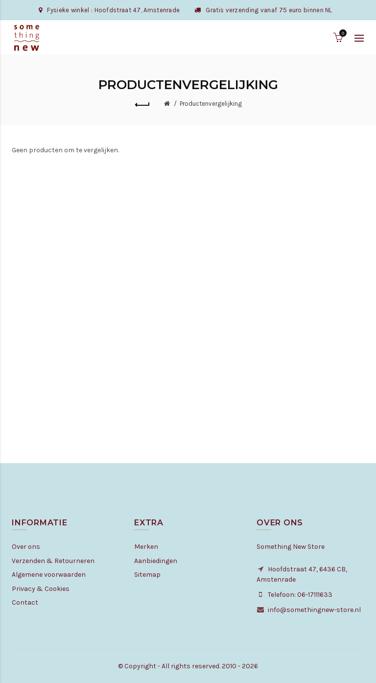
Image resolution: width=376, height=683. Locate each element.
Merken (146, 546)
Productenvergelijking (211, 103)
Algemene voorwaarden (49, 574)
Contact (25, 602)
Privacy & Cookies (41, 589)
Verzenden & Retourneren (53, 561)
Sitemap (147, 574)
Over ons (26, 546)
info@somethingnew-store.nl (314, 610)
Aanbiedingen (155, 561)
